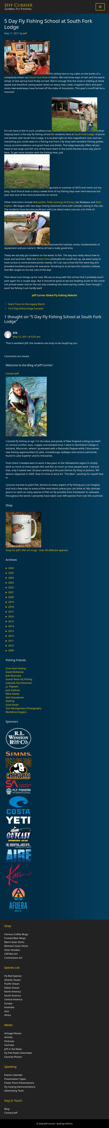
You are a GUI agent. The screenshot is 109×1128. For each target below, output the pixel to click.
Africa (7, 1015)
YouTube (9, 1045)
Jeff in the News (13, 1049)
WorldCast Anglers (16, 712)
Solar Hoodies (12, 950)
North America (12, 991)
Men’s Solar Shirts (14, 942)
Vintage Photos (12, 1033)
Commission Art (13, 957)
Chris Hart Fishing (16, 668)
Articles (8, 1037)
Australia (9, 1007)
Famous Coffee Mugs (16, 934)
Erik (15, 332)
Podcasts (9, 1041)
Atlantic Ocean (12, 979)
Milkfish (69, 1123)
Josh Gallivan (13, 690)
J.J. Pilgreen (12, 686)
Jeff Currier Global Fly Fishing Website (54, 295)
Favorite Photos (13, 1056)
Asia (6, 1011)
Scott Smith (12, 704)
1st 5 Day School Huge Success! (25, 308)
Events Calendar (13, 1075)
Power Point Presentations (19, 1082)
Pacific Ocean (11, 983)
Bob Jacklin (39, 202)
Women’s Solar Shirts (16, 946)
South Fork (43, 259)
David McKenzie (15, 672)
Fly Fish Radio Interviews (18, 1052)
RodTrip (10, 701)
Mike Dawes (12, 693)
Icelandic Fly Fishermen (19, 683)
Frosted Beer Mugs (15, 938)
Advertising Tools (14, 1090)
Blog (6, 1108)
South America (12, 995)
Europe (8, 1003)
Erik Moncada (13, 675)
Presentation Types (15, 1079)
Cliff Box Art (11, 953)
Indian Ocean (11, 987)
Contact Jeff (12, 373)
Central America (13, 999)
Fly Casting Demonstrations (19, 1086)
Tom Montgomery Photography (23, 708)
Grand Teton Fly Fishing (19, 679)
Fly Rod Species (13, 975)
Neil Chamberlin (15, 697)
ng (60, 202)
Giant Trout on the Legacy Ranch (26, 304)
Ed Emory (69, 202)
